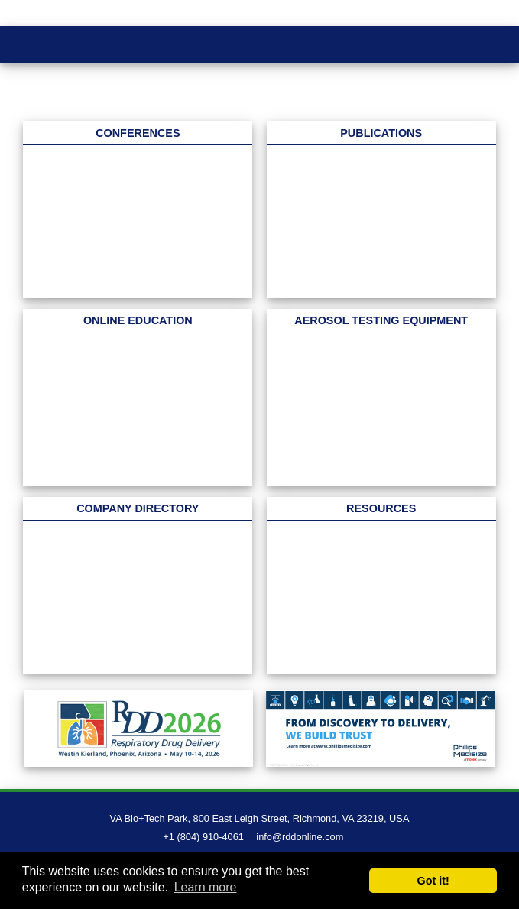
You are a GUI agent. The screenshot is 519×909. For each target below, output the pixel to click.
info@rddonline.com (299, 836)
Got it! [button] (433, 881)
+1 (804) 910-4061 (203, 836)
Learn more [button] (205, 887)
